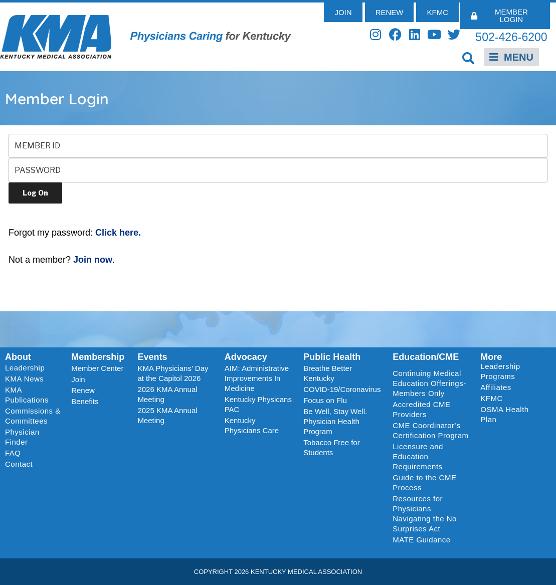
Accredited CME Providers (421, 409)
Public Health (331, 357)
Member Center (97, 368)
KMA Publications (27, 394)
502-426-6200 (511, 37)
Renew (83, 390)
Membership (97, 357)
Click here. (118, 233)
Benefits (84, 401)
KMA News (24, 378)
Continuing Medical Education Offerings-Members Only (429, 383)
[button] (468, 58)
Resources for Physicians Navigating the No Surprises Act (425, 513)
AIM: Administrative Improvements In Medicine (257, 378)
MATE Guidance (421, 539)
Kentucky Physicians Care (252, 425)
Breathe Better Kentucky (327, 373)
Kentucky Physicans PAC (258, 404)
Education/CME (426, 357)
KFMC (491, 398)
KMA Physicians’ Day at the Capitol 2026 (172, 373)
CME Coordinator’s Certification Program (430, 430)
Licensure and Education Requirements (418, 456)
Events (152, 357)
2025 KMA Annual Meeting (167, 415)
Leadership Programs (513, 371)
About (18, 357)
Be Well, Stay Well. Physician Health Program (335, 421)
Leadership (27, 368)
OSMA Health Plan (504, 414)
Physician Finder (22, 437)
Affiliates (498, 387)
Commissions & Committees (33, 416)
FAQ (13, 453)
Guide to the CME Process (424, 482)
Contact (19, 464)
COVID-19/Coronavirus (342, 389)
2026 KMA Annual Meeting (167, 394)
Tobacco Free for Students (331, 447)
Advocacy (246, 357)
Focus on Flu (325, 400)
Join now (92, 260)
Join (78, 379)
